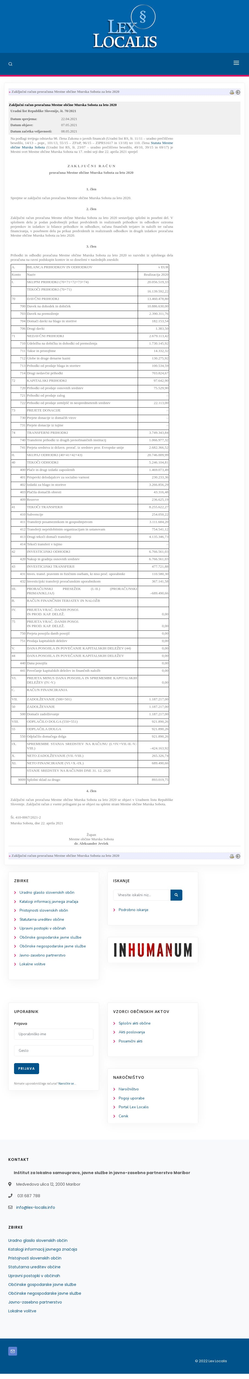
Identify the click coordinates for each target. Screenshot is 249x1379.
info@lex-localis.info (35, 1212)
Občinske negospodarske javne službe (53, 949)
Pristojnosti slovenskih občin (44, 913)
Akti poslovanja (132, 1036)
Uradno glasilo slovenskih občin (47, 895)
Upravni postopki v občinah (43, 931)
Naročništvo (129, 1093)
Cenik (123, 1121)
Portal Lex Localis (134, 1112)
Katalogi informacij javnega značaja (50, 904)
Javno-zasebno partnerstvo (43, 958)
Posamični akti (131, 1045)
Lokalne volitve (33, 968)
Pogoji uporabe (132, 1103)
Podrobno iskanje (134, 912)
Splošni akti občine (135, 1027)
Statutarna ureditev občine (43, 922)
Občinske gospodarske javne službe (51, 940)
